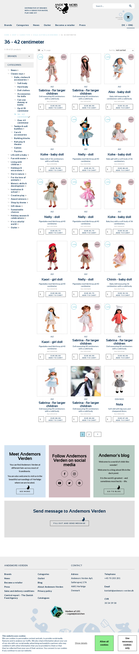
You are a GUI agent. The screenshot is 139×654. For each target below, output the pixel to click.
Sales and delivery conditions (19, 591)
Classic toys (24, 35)
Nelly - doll (86, 154)
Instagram (74, 473)
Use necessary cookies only (127, 643)
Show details (81, 643)
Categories (22, 25)
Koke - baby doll (52, 154)
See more (25, 491)
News (36, 25)
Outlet (47, 25)
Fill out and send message (69, 523)
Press (82, 25)
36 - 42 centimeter (68, 35)
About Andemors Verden (50, 587)
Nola (119, 404)
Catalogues (43, 598)
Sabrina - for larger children (52, 91)
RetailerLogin (119, 18)
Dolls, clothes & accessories (45, 35)
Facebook (64, 473)
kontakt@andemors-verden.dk (119, 590)
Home (6, 35)
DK (123, 25)
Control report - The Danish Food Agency (18, 596)
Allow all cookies (104, 643)
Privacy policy (45, 591)
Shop (14, 35)
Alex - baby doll (119, 92)
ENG (130, 25)
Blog (40, 582)
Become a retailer (65, 25)
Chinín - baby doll (119, 279)
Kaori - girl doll (52, 279)
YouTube (59, 483)
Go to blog (114, 491)
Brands (8, 25)
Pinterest (79, 483)
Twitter (69, 483)
